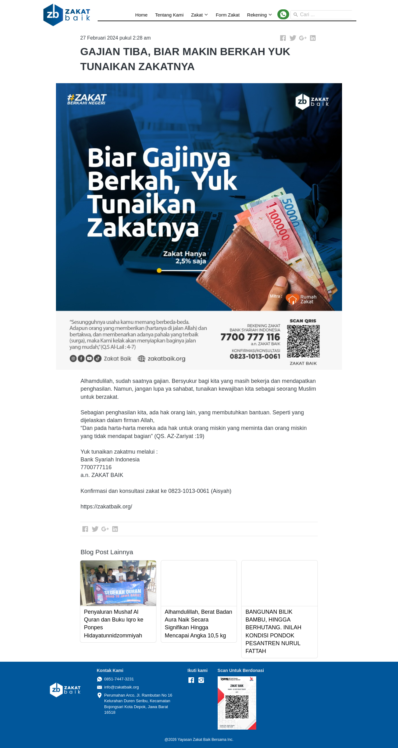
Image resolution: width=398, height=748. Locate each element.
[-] (191, 680)
